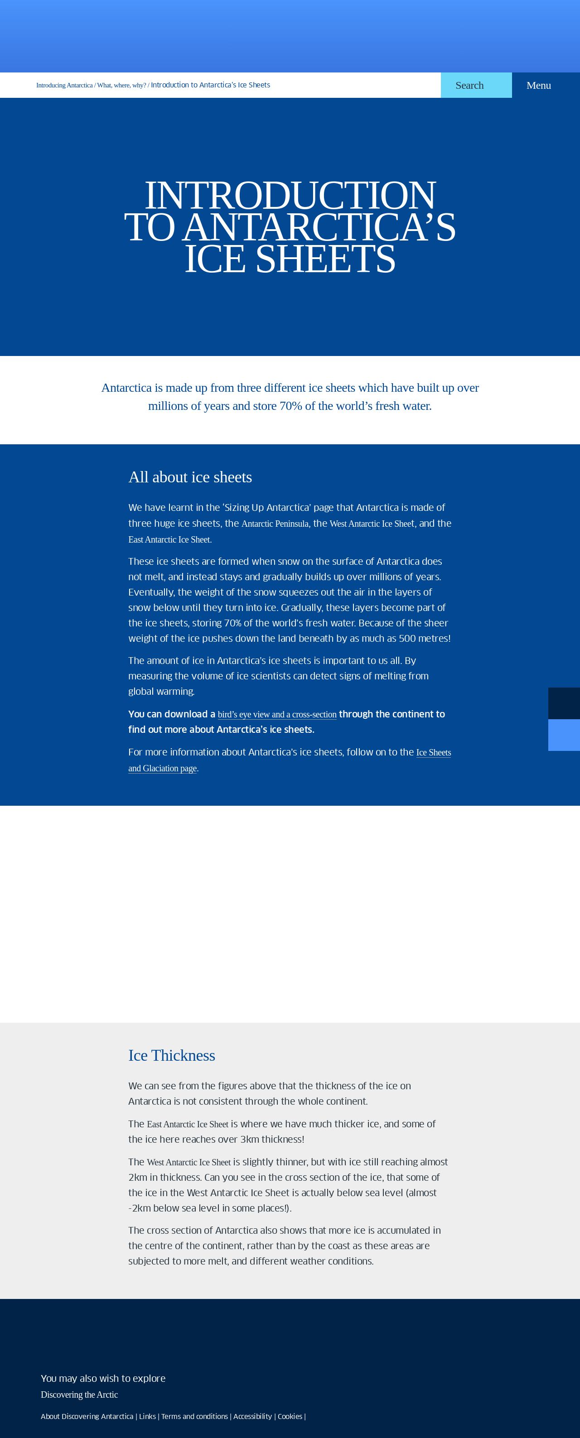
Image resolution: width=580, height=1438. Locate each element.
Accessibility (252, 1417)
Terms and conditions (194, 1417)
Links (147, 1417)
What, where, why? (121, 85)
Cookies (290, 1417)
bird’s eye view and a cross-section (277, 714)
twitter (83, 1351)
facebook (52, 1351)
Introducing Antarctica (64, 85)
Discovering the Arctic (79, 1395)
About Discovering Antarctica (87, 1417)
